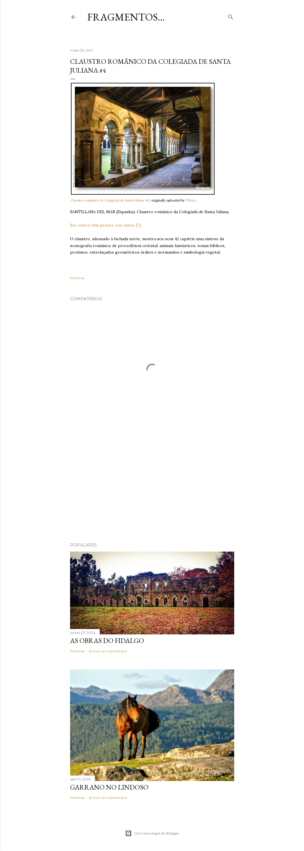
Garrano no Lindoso (109, 787)
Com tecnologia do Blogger (152, 833)
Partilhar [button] (77, 278)
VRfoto (190, 200)
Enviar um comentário (108, 651)
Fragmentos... (126, 17)
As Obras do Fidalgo (107, 640)
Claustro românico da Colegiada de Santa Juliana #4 (110, 200)
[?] (138, 225)
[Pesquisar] (230, 15)
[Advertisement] (152, 488)
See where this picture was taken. (102, 225)
